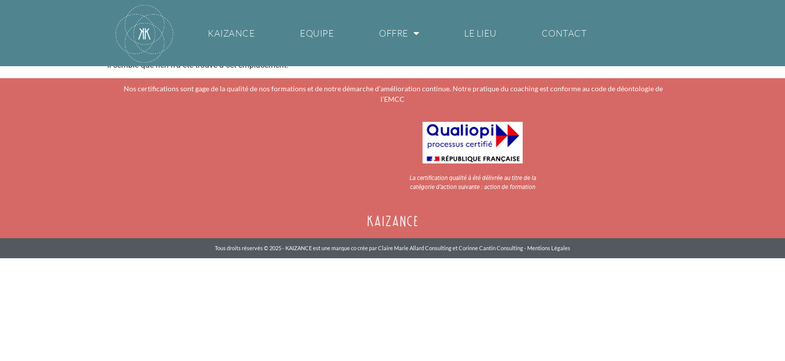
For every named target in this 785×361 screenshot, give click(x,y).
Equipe (317, 33)
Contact (564, 33)
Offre (399, 33)
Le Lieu (480, 33)
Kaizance (231, 33)
